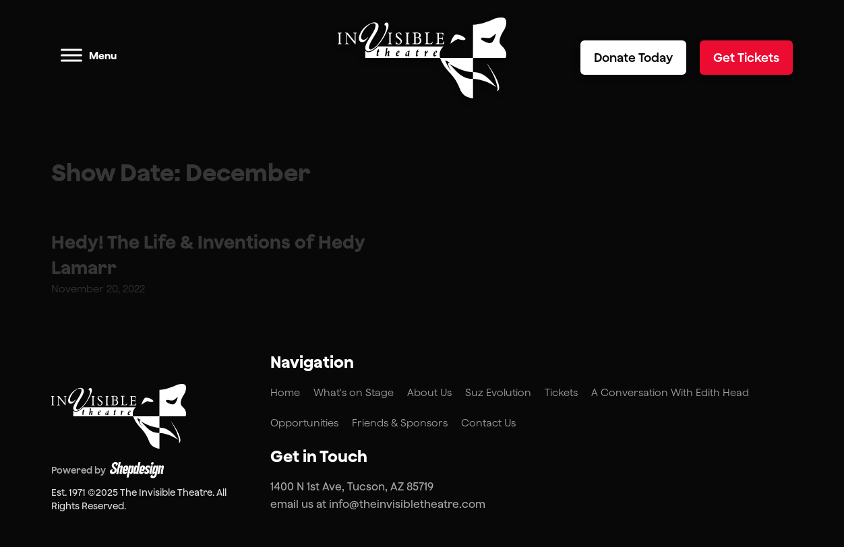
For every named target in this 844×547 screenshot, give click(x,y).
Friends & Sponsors (400, 422)
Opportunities (304, 422)
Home (285, 392)
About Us (429, 392)
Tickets (561, 392)
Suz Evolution (498, 392)
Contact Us (488, 422)
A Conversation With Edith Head (670, 392)
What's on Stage (353, 392)
